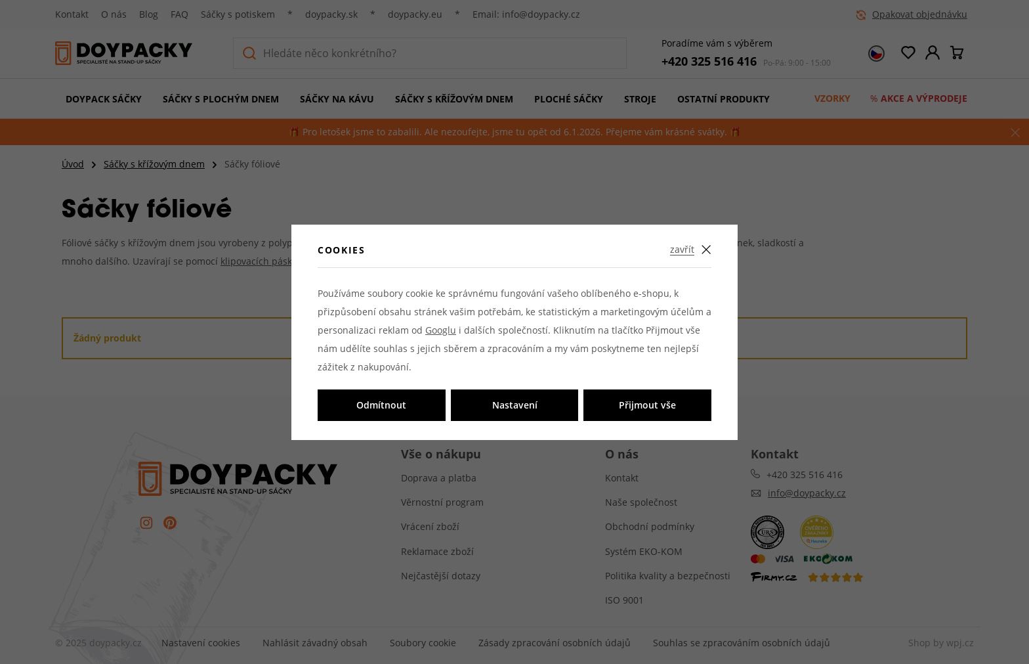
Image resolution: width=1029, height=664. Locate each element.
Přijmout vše (647, 405)
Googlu (440, 330)
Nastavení (514, 405)
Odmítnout (381, 405)
